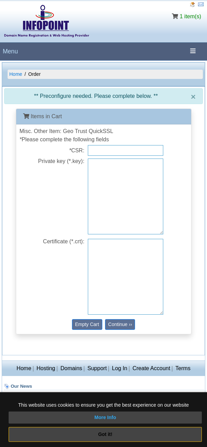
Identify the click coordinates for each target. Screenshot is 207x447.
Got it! (105, 434)
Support (97, 368)
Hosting (46, 368)
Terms (182, 368)
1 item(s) (190, 16)
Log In (119, 368)
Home (15, 74)
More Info (105, 417)
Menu (10, 51)
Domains (71, 368)
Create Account (151, 368)
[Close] (193, 97)
